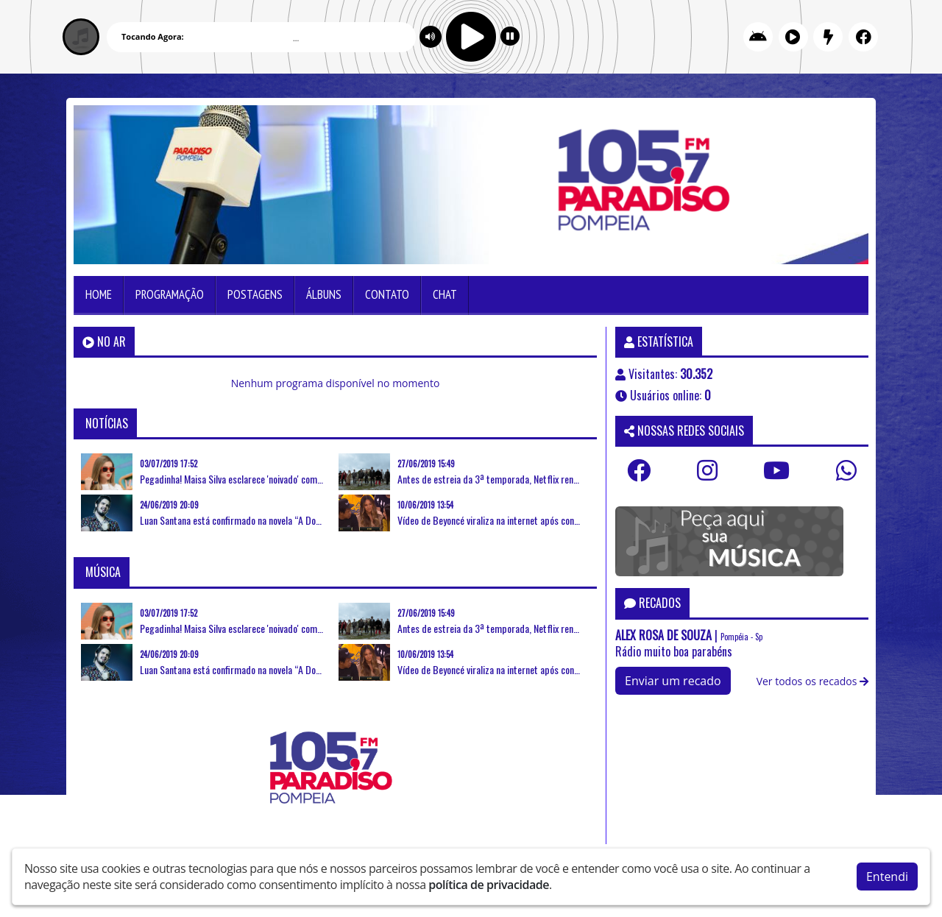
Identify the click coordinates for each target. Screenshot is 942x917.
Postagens (255, 294)
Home (98, 294)
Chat (445, 294)
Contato (387, 294)
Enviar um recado (673, 681)
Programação (169, 294)
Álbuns (323, 294)
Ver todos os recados (812, 681)
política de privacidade (488, 885)
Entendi (887, 876)
